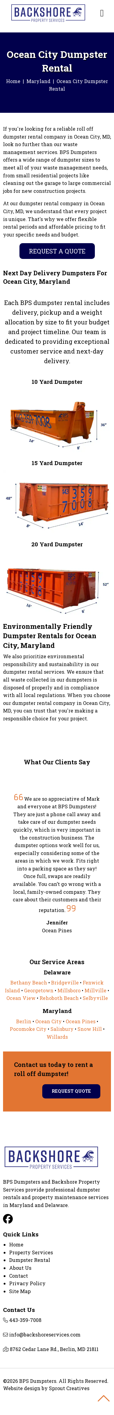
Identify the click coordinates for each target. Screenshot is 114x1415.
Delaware (56, 1205)
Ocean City (48, 1021)
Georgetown (39, 990)
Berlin (23, 1021)
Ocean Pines (80, 1021)
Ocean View (21, 998)
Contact (18, 1275)
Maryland (38, 81)
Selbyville (95, 998)
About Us (20, 1268)
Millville (95, 990)
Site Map (20, 1291)
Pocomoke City (28, 1029)
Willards (57, 1037)
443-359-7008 (25, 1320)
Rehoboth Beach (59, 998)
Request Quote (71, 1091)
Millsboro (69, 990)
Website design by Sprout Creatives (46, 1388)
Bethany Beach (28, 982)
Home (13, 81)
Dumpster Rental (29, 1260)
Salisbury (62, 1029)
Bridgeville (65, 982)
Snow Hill (90, 1029)
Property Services (31, 1252)
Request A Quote (57, 251)
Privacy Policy (27, 1283)
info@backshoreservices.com (45, 1334)
